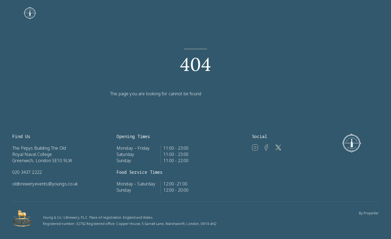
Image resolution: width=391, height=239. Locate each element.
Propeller (371, 213)
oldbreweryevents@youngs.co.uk (45, 184)
